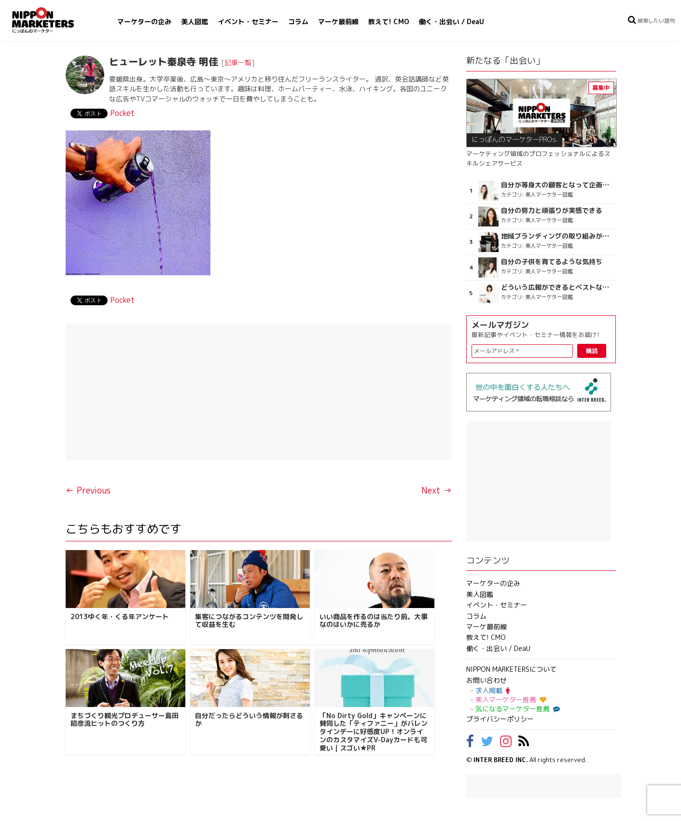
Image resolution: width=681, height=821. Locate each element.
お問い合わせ (486, 680)
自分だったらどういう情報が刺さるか (249, 719)
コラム (298, 21)
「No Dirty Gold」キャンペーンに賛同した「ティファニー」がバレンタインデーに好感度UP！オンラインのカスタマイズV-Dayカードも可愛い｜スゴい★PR (374, 731)
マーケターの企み (144, 21)
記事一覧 (237, 62)
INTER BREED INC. (500, 759)
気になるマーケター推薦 (516, 708)
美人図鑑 (194, 21)
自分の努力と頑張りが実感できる (551, 210)
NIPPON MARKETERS (52, 20)
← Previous (88, 490)
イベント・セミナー (248, 21)
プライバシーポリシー (500, 718)
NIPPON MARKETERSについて (511, 669)
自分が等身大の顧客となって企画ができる (557, 185)
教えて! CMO (388, 21)
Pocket (122, 113)
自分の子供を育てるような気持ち (551, 261)
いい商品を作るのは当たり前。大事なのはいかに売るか (374, 620)
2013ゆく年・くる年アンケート (119, 616)
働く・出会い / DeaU (451, 21)
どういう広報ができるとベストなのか (557, 287)
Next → (436, 490)
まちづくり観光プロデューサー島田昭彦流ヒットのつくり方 (124, 719)
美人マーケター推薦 (510, 699)
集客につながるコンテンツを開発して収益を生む (249, 620)
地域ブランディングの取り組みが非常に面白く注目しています (557, 236)
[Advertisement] (259, 392)
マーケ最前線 (338, 21)
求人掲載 (492, 690)
